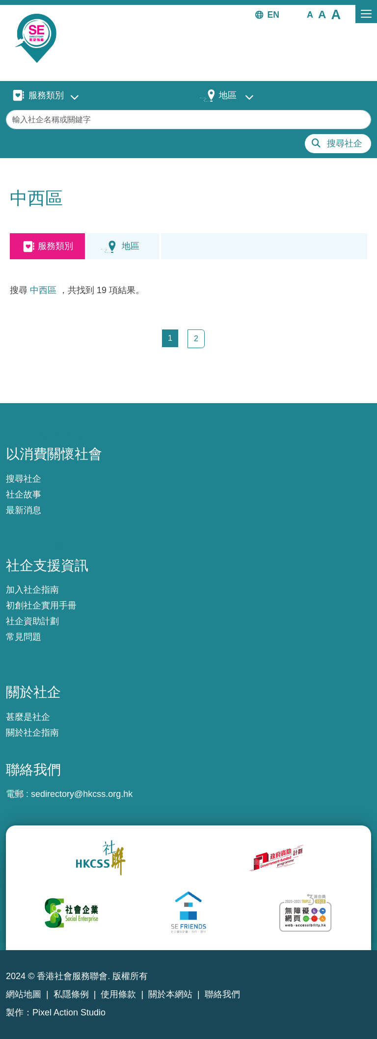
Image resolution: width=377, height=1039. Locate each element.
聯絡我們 (222, 994)
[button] (310, 14)
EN (273, 15)
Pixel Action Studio (69, 1012)
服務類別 (46, 95)
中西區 (43, 290)
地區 (228, 95)
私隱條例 (71, 994)
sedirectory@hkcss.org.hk (82, 794)
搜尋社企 (344, 143)
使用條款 (118, 994)
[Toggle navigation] (366, 14)
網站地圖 (23, 994)
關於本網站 (170, 994)
